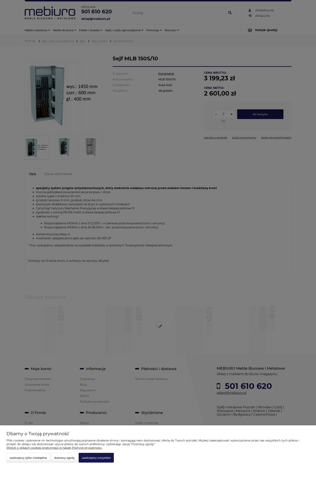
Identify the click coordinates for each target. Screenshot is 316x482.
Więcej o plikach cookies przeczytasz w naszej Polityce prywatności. (54, 448)
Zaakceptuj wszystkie (96, 457)
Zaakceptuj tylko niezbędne (28, 457)
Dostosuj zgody (64, 457)
